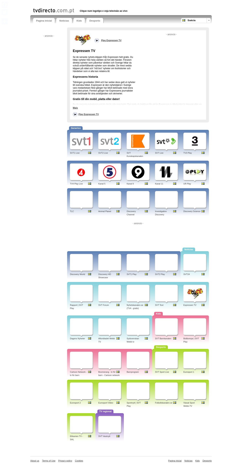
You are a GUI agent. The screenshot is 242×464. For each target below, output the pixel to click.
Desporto (94, 20)
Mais (75, 108)
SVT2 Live (103, 153)
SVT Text (159, 305)
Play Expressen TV (88, 114)
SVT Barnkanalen (163, 338)
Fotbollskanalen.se (163, 403)
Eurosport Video (105, 403)
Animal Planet (104, 211)
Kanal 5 (101, 184)
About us (34, 460)
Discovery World (77, 274)
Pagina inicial (44, 20)
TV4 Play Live (76, 184)
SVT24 (186, 274)
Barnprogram (133, 372)
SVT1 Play (132, 274)
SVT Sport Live (162, 372)
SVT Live (159, 153)
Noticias (64, 20)
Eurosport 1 (188, 372)
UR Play (187, 184)
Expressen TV (189, 305)
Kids (79, 20)
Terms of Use (48, 460)
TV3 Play (187, 153)
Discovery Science (191, 211)
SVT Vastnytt (104, 436)
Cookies (79, 460)
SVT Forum (103, 305)
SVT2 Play (160, 274)
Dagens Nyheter (77, 338)
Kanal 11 (159, 184)
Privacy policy (65, 460)
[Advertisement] (77, 3)
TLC (72, 211)
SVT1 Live (75, 153)
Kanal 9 (130, 184)
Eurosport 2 (75, 403)
